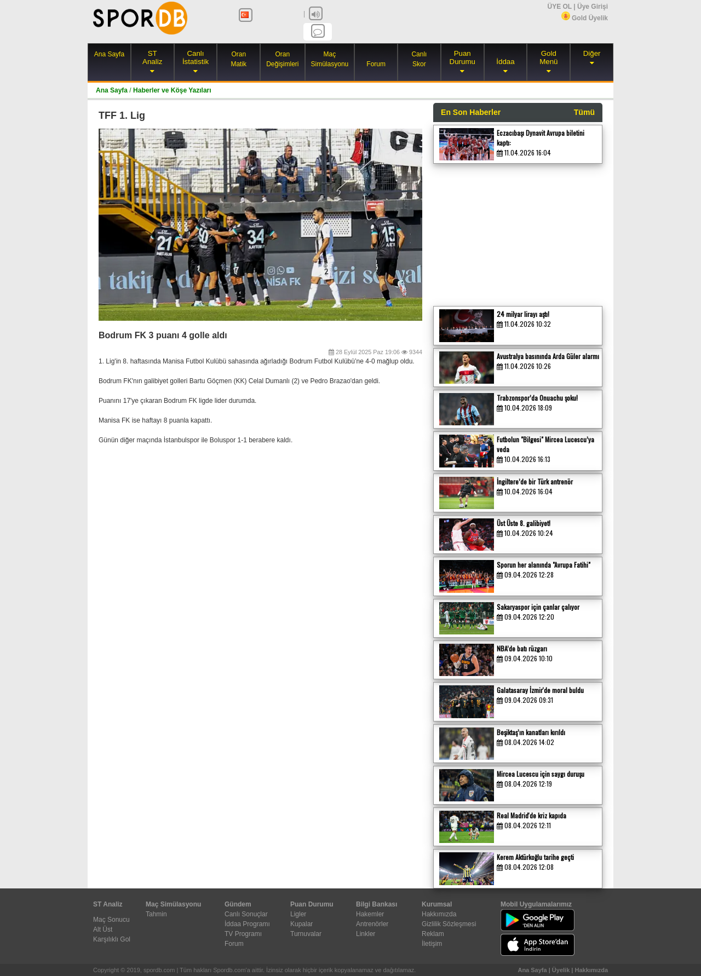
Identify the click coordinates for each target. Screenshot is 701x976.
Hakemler (370, 914)
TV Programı (243, 934)
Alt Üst (102, 929)
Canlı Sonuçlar (246, 914)
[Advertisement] (515, 232)
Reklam (433, 934)
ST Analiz (152, 57)
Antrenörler (372, 924)
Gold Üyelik (584, 18)
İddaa (505, 61)
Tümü (584, 112)
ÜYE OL (559, 6)
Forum (376, 64)
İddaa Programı (247, 924)
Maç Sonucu (111, 919)
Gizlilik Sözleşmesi (449, 924)
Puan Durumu (462, 57)
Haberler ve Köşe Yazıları (172, 90)
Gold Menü (548, 57)
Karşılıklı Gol (111, 939)
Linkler (365, 934)
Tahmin (156, 914)
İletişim (432, 944)
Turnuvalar (305, 934)
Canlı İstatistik (195, 57)
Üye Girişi (592, 6)
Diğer (592, 53)
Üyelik (561, 970)
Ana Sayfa (109, 54)
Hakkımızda (439, 914)
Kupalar (301, 924)
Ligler (298, 914)
